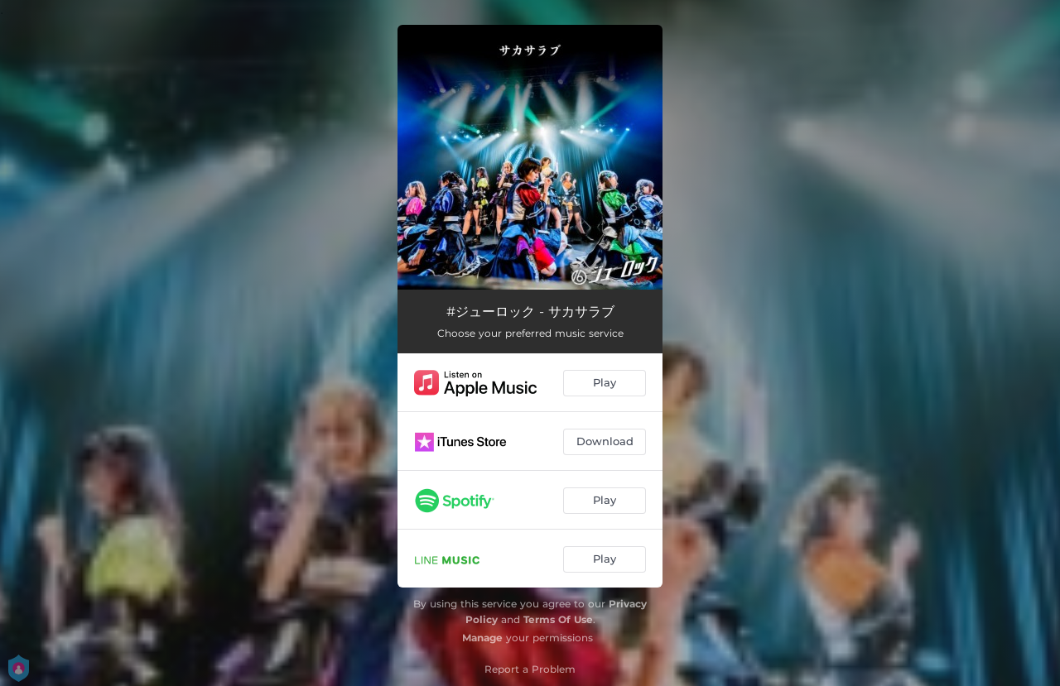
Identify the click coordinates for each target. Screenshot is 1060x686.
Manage (482, 637)
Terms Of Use (558, 619)
